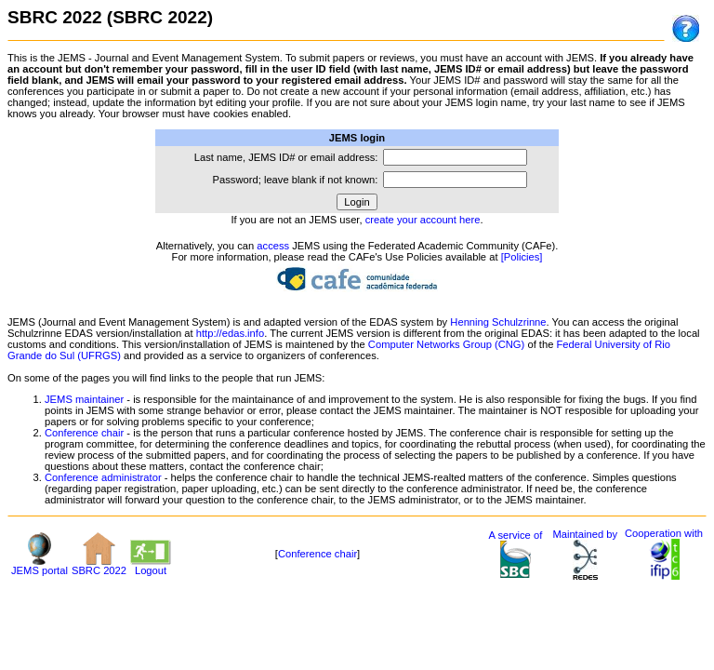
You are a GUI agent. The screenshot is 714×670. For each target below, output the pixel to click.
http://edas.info (230, 333)
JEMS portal (39, 566)
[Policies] (522, 256)
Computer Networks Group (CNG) (446, 344)
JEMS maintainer (84, 399)
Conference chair (84, 432)
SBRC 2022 (99, 566)
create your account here (423, 219)
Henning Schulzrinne (498, 322)
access (273, 245)
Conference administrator (103, 477)
